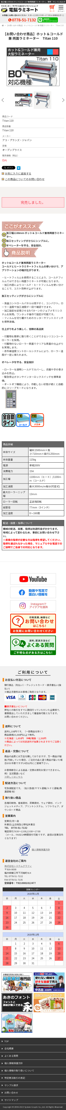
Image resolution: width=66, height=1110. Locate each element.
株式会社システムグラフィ (18, 866)
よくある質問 (11, 1055)
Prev (2, 100)
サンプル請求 (11, 1085)
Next (63, 100)
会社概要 (9, 1048)
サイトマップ (11, 1100)
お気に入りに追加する (18, 173)
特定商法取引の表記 (14, 1078)
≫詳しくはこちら (13, 776)
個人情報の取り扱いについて (19, 1070)
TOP (6, 1041)
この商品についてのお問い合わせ (25, 179)
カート (52, 11)
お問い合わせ (11, 1092)
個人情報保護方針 (41, 849)
